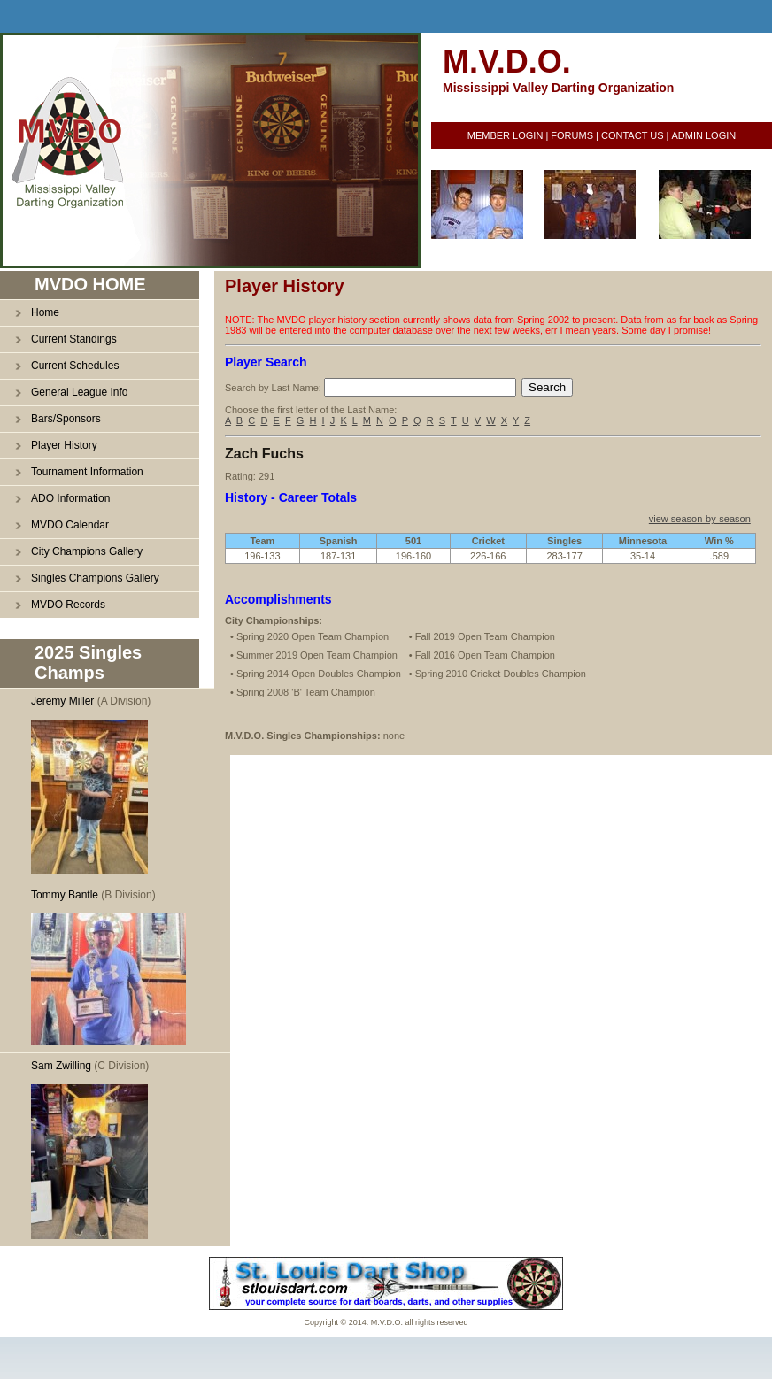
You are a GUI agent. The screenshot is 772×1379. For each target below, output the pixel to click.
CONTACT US (632, 135)
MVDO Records (68, 604)
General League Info (79, 392)
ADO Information (70, 498)
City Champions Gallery (87, 551)
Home (45, 312)
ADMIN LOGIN (703, 135)
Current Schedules (75, 365)
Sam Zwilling (61, 1065)
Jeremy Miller (62, 701)
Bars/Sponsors (66, 418)
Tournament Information (87, 472)
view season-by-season (700, 518)
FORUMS (572, 135)
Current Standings (74, 339)
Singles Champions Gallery (95, 578)
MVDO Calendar (70, 525)
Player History (64, 445)
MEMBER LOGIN (505, 135)
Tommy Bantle (64, 895)
